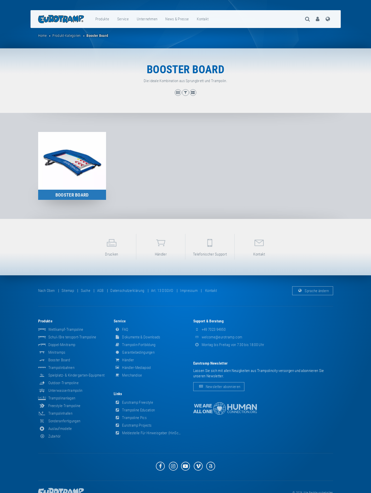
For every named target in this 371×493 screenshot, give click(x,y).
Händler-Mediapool (132, 367)
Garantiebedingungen (134, 352)
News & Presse (177, 19)
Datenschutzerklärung (127, 290)
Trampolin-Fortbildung (135, 344)
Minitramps (57, 352)
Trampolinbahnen (61, 367)
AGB (100, 290)
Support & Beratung (208, 321)
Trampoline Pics (130, 417)
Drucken (111, 246)
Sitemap (68, 290)
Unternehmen (147, 19)
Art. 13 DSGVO (162, 290)
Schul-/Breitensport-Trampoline (72, 337)
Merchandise (128, 375)
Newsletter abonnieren (219, 386)
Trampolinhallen (60, 413)
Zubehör (49, 436)
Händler (160, 246)
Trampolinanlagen (62, 398)
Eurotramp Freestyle (133, 402)
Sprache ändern (312, 290)
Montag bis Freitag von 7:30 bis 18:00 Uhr (228, 344)
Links (118, 394)
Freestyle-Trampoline (64, 406)
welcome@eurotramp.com (217, 337)
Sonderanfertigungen (64, 421)
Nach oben (46, 290)
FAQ (121, 329)
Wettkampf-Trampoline (65, 329)
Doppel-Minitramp (62, 344)
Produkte (102, 19)
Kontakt (203, 19)
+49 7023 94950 (209, 329)
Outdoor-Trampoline (63, 383)
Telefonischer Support (209, 246)
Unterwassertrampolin (65, 390)
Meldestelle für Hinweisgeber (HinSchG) (149, 433)
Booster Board (59, 360)
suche (86, 290)
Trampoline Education (134, 410)
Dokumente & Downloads (137, 337)
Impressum (189, 290)
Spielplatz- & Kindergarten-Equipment (76, 375)
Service (123, 19)
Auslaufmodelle (60, 428)
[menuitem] (102, 19)
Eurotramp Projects (133, 425)
